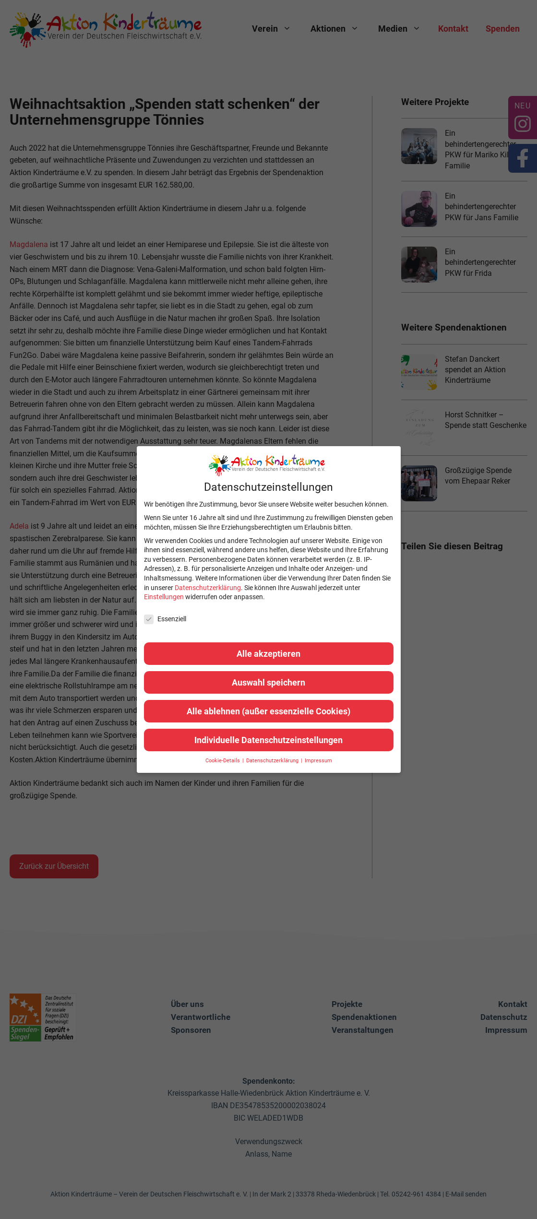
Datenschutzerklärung (208, 588)
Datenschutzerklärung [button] (273, 760)
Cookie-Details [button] (223, 760)
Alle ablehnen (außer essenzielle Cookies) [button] (268, 711)
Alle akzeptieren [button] (268, 654)
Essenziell (165, 619)
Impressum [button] (318, 760)
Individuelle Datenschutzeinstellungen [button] (268, 740)
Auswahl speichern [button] (268, 682)
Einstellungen (164, 597)
